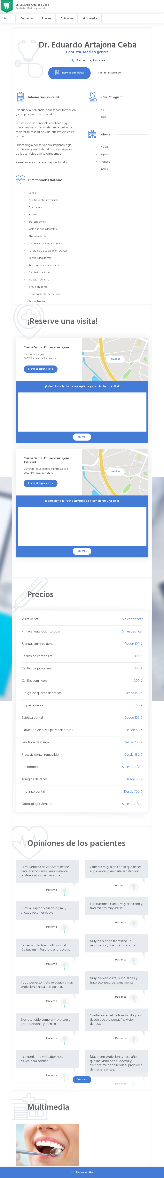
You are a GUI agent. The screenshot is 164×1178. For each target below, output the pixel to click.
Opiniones (66, 18)
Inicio (7, 18)
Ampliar (115, 359)
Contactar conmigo (109, 73)
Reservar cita (82, 1172)
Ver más (82, 1079)
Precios (46, 18)
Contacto (26, 18)
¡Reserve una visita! (69, 73)
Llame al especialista (40, 369)
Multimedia (89, 18)
